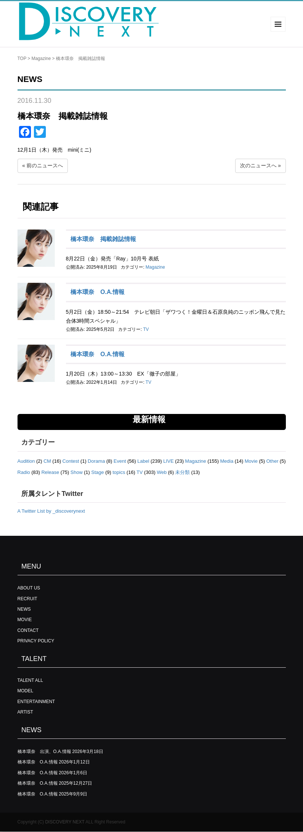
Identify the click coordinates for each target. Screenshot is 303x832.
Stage (97, 472)
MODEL (26, 690)
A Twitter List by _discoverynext (51, 511)
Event (120, 461)
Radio (24, 472)
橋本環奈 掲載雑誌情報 (103, 239)
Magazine (41, 58)
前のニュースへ (44, 165)
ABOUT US (29, 588)
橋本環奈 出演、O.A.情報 (44, 751)
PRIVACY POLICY (36, 640)
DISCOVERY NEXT (64, 822)
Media (226, 461)
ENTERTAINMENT (36, 701)
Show (76, 472)
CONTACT (28, 630)
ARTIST (25, 712)
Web (162, 472)
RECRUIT (27, 598)
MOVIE (25, 619)
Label (143, 461)
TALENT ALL (30, 680)
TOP (22, 58)
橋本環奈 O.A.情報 (97, 292)
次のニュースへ (258, 165)
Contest (70, 461)
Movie (251, 461)
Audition (26, 461)
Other (272, 461)
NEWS (24, 609)
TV (146, 329)
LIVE (168, 461)
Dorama (96, 461)
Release (50, 472)
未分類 (182, 472)
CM (47, 461)
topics (119, 472)
